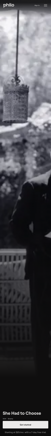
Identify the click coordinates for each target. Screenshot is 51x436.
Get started (25, 424)
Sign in (37, 5)
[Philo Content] (45, 5)
